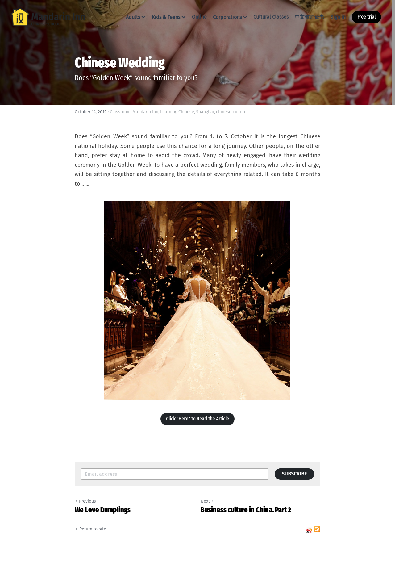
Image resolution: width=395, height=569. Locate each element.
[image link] (48, 16)
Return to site (90, 529)
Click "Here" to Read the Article (197, 419)
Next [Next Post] (207, 501)
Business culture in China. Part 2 (246, 509)
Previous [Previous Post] (85, 501)
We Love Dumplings (103, 509)
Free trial (366, 17)
